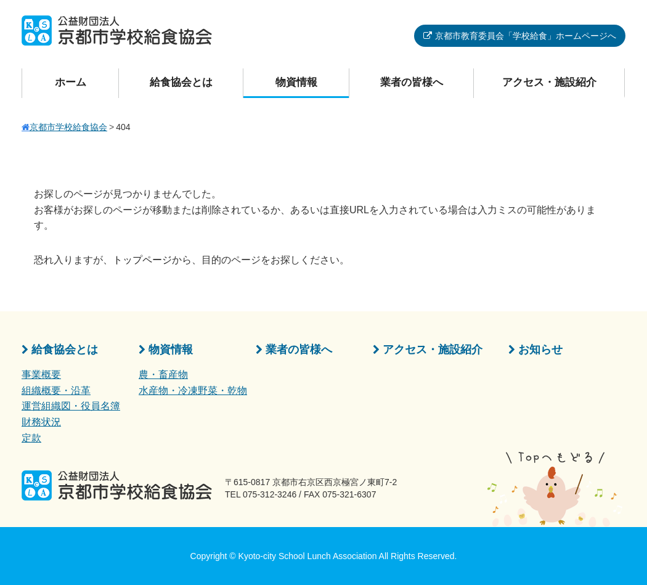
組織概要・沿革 (56, 390)
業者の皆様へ (411, 82)
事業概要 (41, 374)
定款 (31, 438)
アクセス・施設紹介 (549, 82)
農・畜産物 (163, 374)
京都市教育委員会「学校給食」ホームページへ (525, 36)
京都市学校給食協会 (68, 127)
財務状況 (41, 422)
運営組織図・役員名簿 (71, 406)
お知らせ (540, 349)
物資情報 (296, 82)
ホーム (70, 82)
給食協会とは (181, 82)
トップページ (142, 260)
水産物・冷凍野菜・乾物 (193, 390)
